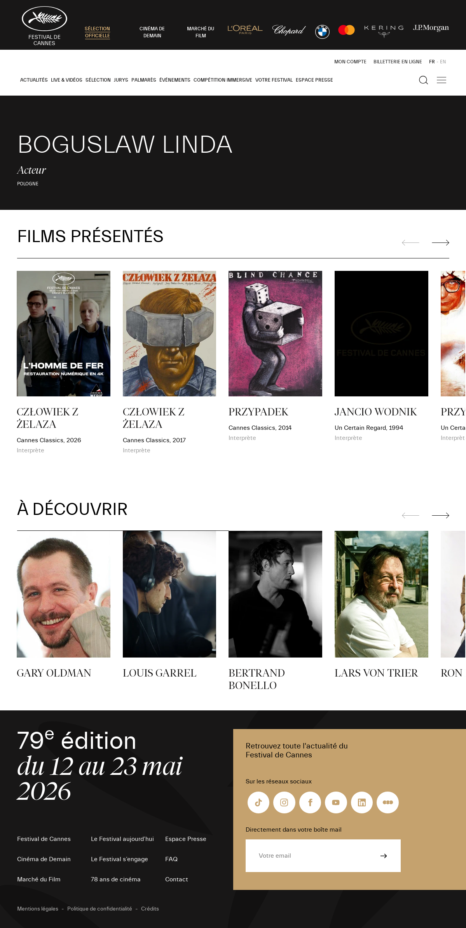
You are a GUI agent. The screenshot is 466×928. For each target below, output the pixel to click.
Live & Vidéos (66, 80)
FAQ (171, 859)
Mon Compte (350, 62)
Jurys (121, 80)
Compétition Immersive (223, 80)
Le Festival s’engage (119, 859)
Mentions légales (37, 909)
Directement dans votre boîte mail (294, 829)
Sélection (98, 80)
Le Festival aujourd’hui (122, 839)
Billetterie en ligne (397, 62)
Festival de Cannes (44, 839)
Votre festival (274, 80)
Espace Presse (314, 80)
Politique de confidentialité (99, 909)
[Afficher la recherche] (423, 80)
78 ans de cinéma (116, 879)
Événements (174, 80)
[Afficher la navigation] (441, 80)
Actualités (34, 80)
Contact (176, 879)
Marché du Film (39, 879)
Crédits (150, 909)
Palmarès (143, 80)
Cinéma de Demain (44, 859)
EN (443, 62)
